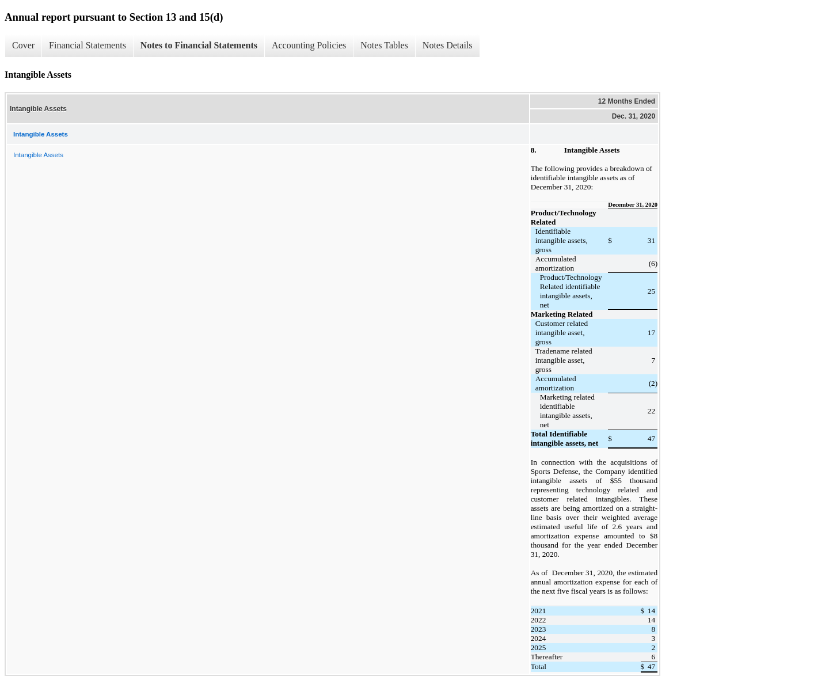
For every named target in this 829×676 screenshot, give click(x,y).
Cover (23, 45)
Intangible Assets (38, 154)
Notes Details (448, 45)
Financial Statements (87, 45)
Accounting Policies (309, 45)
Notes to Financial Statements (198, 45)
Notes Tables (384, 45)
